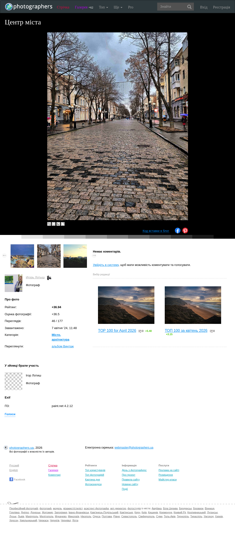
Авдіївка (157, 508)
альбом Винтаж (63, 346)
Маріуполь (32, 516)
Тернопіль (183, 516)
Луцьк (12, 516)
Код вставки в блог (156, 231)
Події (125, 488)
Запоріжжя (61, 512)
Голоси (10, 414)
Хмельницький (28, 520)
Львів (21, 516)
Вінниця (209, 508)
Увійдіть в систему (106, 265)
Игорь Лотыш (35, 277)
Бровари (198, 508)
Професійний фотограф (23, 508)
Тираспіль (196, 516)
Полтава (107, 516)
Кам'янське (126, 512)
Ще (118, 7)
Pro (130, 7)
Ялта (75, 520)
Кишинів (153, 512)
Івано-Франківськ (79, 512)
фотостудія (134, 508)
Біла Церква (170, 508)
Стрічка (63, 7)
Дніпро (25, 512)
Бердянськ (185, 508)
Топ (103, 7)
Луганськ (212, 512)
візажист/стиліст (72, 508)
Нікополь (86, 516)
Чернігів (54, 520)
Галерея (84, 7)
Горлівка (14, 512)
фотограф (45, 508)
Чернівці (66, 520)
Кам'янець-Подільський (104, 512)
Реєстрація (221, 7)
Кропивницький (196, 512)
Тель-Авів (169, 516)
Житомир (47, 512)
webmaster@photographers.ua (134, 447)
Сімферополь (146, 516)
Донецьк (35, 512)
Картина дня (92, 479)
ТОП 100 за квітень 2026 (186, 331)
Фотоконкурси (93, 484)
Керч (137, 512)
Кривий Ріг (180, 512)
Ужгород (209, 516)
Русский (14, 465)
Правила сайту (131, 479)
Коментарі (54, 474)
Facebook (17, 479)
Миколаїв (73, 516)
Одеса (96, 516)
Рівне (116, 516)
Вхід (204, 7)
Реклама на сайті (169, 470)
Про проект (128, 474)
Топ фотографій (94, 474)
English (13, 470)
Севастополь (129, 516)
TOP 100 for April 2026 (117, 331)
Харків (219, 516)
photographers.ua (21, 447)
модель (57, 508)
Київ (144, 512)
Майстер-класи (168, 479)
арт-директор (118, 508)
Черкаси (43, 520)
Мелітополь (47, 516)
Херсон (13, 520)
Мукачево (61, 516)
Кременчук (165, 512)
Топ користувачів (95, 470)
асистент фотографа (96, 508)
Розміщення (166, 474)
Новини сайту (130, 484)
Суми (159, 516)
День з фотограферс (134, 470)
